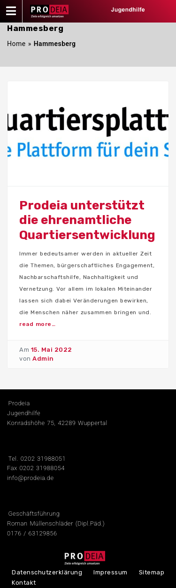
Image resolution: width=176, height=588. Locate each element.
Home (16, 43)
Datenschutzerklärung (47, 572)
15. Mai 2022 (51, 349)
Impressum (110, 572)
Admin (43, 358)
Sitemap (152, 572)
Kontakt (24, 582)
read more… (37, 324)
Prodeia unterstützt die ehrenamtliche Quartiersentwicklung (87, 220)
